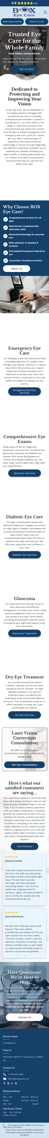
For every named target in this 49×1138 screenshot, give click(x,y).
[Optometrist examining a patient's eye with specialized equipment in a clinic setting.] (24, 581)
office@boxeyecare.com (18, 1079)
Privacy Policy (11, 1130)
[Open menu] (45, 12)
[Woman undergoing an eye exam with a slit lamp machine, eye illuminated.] (24, 330)
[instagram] (8, 1084)
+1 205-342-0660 (15, 1074)
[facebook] (4, 1084)
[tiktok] (12, 1084)
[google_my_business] (16, 1084)
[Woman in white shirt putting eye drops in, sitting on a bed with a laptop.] (24, 659)
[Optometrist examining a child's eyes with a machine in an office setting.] (24, 419)
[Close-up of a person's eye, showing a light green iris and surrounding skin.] (24, 499)
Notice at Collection (25, 1132)
